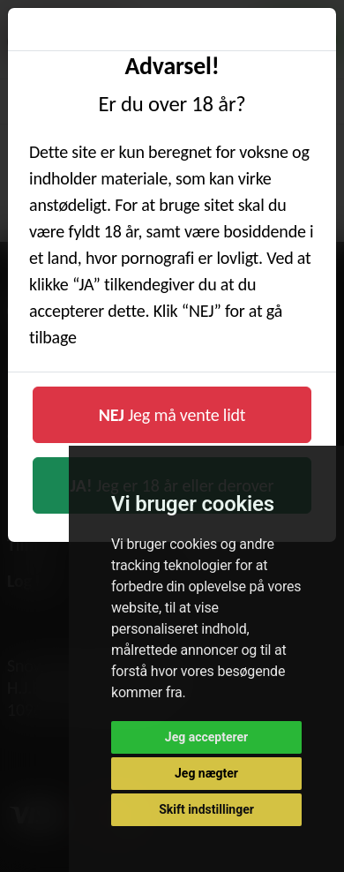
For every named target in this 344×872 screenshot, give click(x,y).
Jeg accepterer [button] (206, 737)
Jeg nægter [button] (206, 773)
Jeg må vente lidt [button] (172, 414)
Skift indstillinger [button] (206, 809)
